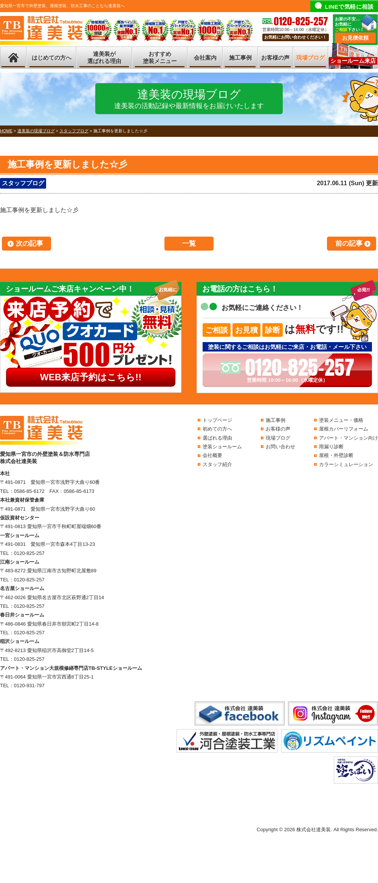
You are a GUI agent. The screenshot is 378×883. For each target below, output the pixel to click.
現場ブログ (310, 57)
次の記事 (29, 243)
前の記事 (349, 243)
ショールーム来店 (353, 60)
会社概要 (212, 455)
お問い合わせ (280, 446)
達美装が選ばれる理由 (104, 58)
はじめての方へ (51, 57)
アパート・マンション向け (348, 438)
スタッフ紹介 (217, 464)
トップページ (217, 420)
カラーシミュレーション (346, 464)
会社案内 (205, 57)
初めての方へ (217, 429)
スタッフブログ (23, 183)
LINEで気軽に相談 (349, 6)
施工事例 (240, 57)
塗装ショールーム (222, 446)
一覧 (189, 243)
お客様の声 (275, 57)
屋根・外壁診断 (336, 455)
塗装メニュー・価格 (341, 420)
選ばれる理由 (217, 438)
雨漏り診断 (331, 446)
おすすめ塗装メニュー (160, 58)
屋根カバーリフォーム (343, 429)
